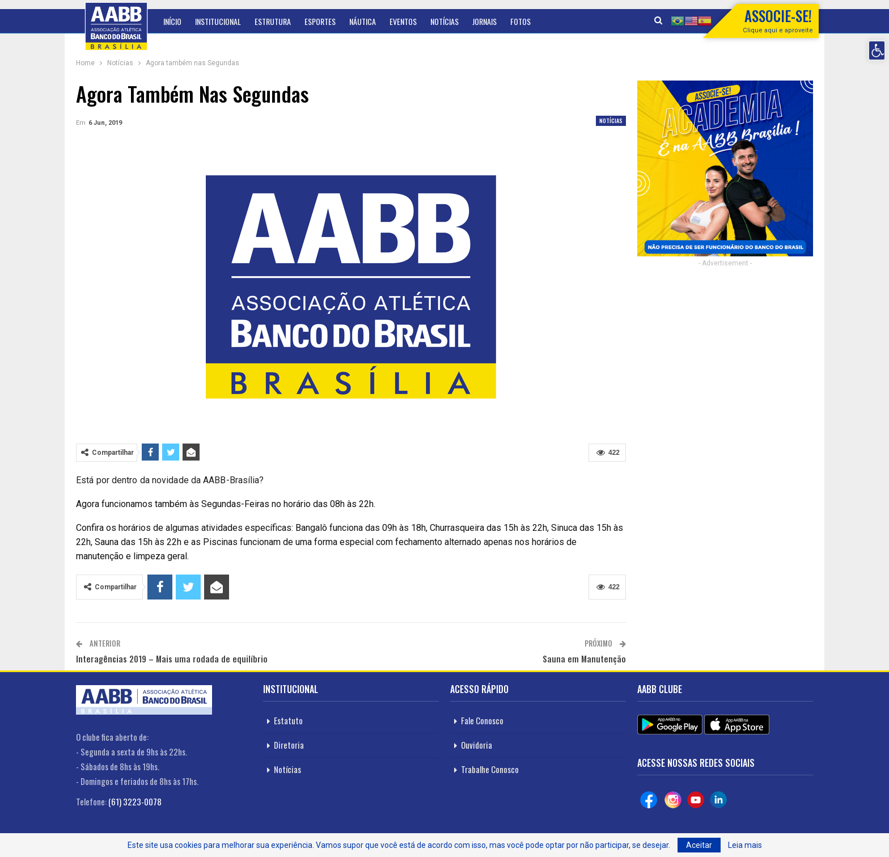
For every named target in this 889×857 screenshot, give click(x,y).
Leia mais (745, 845)
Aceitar (699, 845)
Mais (517, 21)
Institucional (218, 21)
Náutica (362, 21)
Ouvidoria (476, 744)
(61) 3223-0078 (135, 801)
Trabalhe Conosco (490, 769)
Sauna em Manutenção (584, 658)
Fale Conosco (482, 720)
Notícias (444, 21)
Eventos (403, 21)
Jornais (484, 21)
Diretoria (289, 744)
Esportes (320, 21)
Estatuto (288, 720)
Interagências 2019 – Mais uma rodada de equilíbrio (172, 658)
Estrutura (273, 21)
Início (172, 21)
